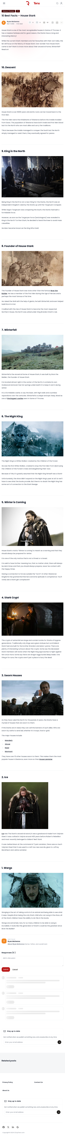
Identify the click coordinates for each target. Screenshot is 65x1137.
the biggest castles (15, 398)
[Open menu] (4, 3)
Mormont (9, 751)
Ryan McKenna (13, 21)
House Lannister (45, 759)
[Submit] (59, 1042)
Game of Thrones (8, 11)
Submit (5, 969)
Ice (3, 833)
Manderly (9, 740)
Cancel (15, 969)
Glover (7, 744)
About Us (5, 1090)
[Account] (61, 3)
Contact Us (38, 1082)
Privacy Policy (7, 1082)
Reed (7, 748)
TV (18, 11)
